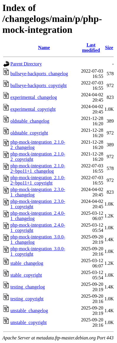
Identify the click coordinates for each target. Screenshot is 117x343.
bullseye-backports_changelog (39, 73)
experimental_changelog (33, 97)
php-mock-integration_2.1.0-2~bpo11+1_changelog (37, 168)
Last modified (91, 47)
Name (44, 47)
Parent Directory (26, 63)
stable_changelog (26, 263)
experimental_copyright (33, 109)
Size (109, 47)
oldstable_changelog (29, 121)
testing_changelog (27, 286)
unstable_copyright (28, 322)
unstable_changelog (29, 310)
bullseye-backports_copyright (38, 85)
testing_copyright (27, 298)
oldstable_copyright (29, 132)
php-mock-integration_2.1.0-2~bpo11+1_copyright (37, 180)
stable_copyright (26, 275)
